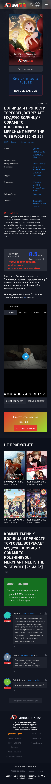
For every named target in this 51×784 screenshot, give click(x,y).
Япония (14, 142)
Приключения (39, 151)
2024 (6, 142)
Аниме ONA (36, 738)
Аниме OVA (36, 733)
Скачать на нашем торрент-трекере (40, 203)
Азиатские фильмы (14, 756)
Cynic (42, 188)
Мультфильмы (36, 743)
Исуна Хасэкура (39, 163)
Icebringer (37, 194)
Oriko (35, 190)
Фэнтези (37, 157)
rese (15, 655)
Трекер (40, 771)
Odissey (36, 188)
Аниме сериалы (27, 142)
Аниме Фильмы (14, 752)
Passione (37, 175)
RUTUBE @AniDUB (25, 90)
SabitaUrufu (19, 680)
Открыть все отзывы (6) (25, 700)
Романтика (38, 154)
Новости (31, 771)
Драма (36, 148)
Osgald (16, 613)
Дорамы (14, 747)
